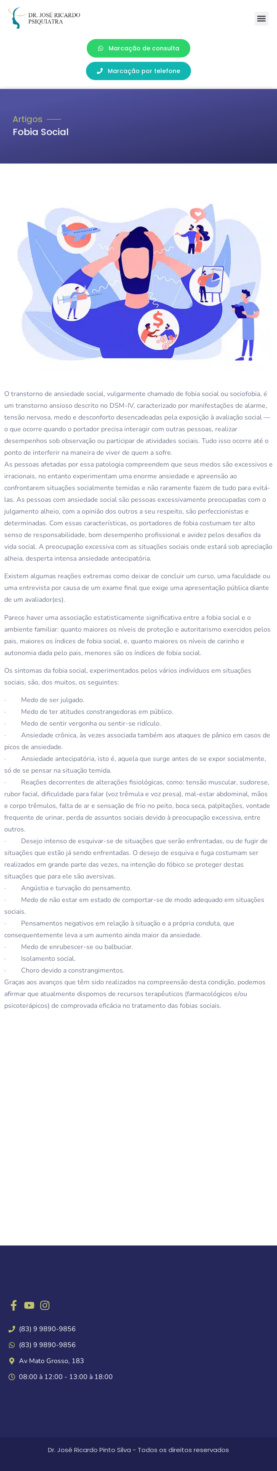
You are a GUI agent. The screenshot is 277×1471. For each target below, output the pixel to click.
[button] (262, 19)
